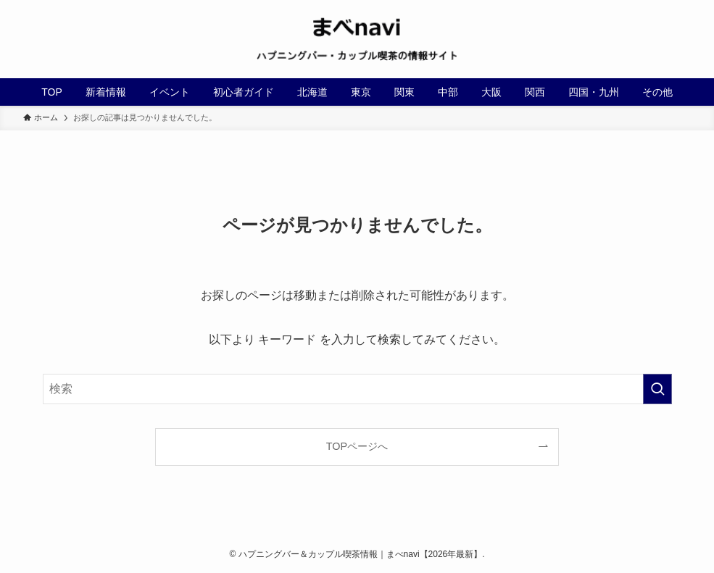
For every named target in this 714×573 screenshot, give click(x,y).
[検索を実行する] (657, 389)
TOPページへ (357, 446)
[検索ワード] (357, 389)
